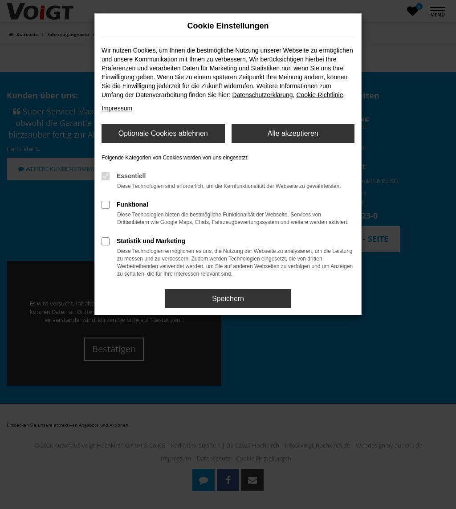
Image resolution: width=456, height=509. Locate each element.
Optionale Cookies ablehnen (163, 133)
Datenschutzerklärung (262, 94)
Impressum (117, 108)
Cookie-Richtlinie (319, 94)
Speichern (228, 298)
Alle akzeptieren (293, 133)
